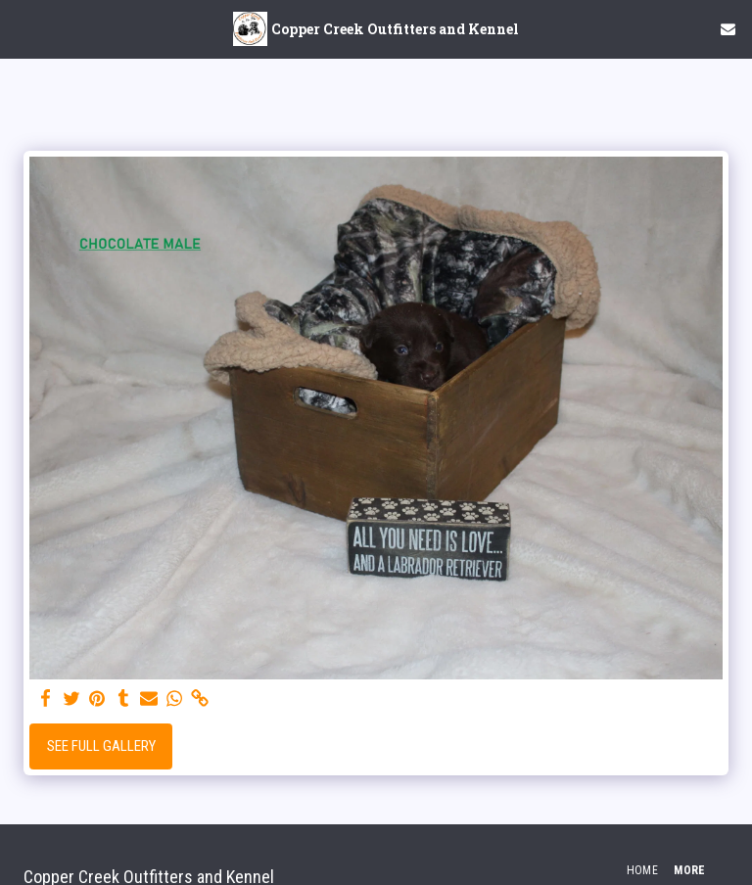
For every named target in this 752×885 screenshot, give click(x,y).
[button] (21, 28)
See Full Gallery (101, 746)
